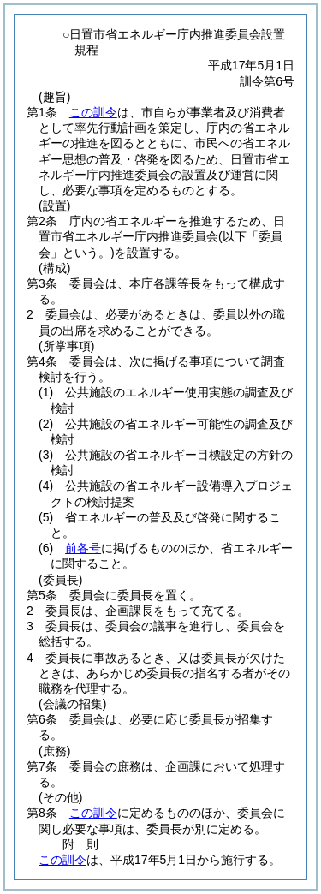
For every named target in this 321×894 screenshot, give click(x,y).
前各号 (83, 548)
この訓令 (93, 112)
